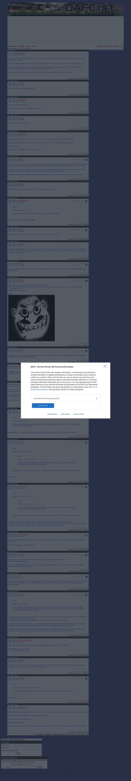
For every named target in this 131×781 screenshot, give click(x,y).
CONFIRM (43, 405)
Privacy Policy (78, 414)
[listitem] (65, 398)
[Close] (106, 367)
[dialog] (65, 390)
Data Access (65, 414)
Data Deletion (52, 414)
